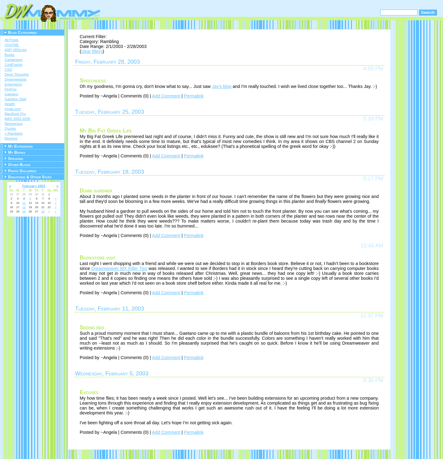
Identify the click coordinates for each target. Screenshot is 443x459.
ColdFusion (13, 64)
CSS (8, 69)
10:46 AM (372, 246)
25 (24, 211)
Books (9, 55)
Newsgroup (13, 123)
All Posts (11, 40)
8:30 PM (373, 380)
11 (24, 202)
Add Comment (166, 95)
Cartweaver (14, 59)
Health (10, 104)
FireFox (11, 89)
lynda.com (13, 109)
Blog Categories (22, 32)
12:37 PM (371, 315)
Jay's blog (222, 86)
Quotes (10, 128)
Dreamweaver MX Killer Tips (119, 268)
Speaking (15, 158)
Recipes (11, 138)
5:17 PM (373, 179)
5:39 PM (373, 119)
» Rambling (13, 133)
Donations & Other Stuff (30, 177)
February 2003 (33, 186)
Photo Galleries (22, 170)
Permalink (194, 95)
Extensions (13, 84)
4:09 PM (373, 68)
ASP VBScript (15, 50)
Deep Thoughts (17, 74)
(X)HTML (12, 45)
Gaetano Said (15, 99)
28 (42, 211)
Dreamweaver (16, 79)
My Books (16, 152)
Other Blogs (19, 164)
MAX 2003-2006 (17, 119)
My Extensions (20, 146)
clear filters (92, 51)
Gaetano (11, 94)
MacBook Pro (15, 114)
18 (24, 207)
